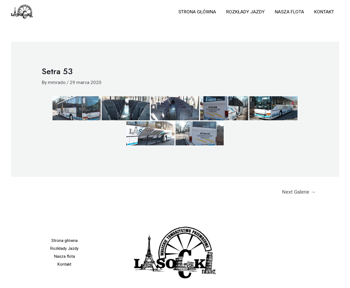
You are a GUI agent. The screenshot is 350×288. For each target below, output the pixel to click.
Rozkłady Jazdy (247, 11)
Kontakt (324, 11)
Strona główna (200, 11)
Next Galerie (299, 192)
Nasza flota (290, 11)
